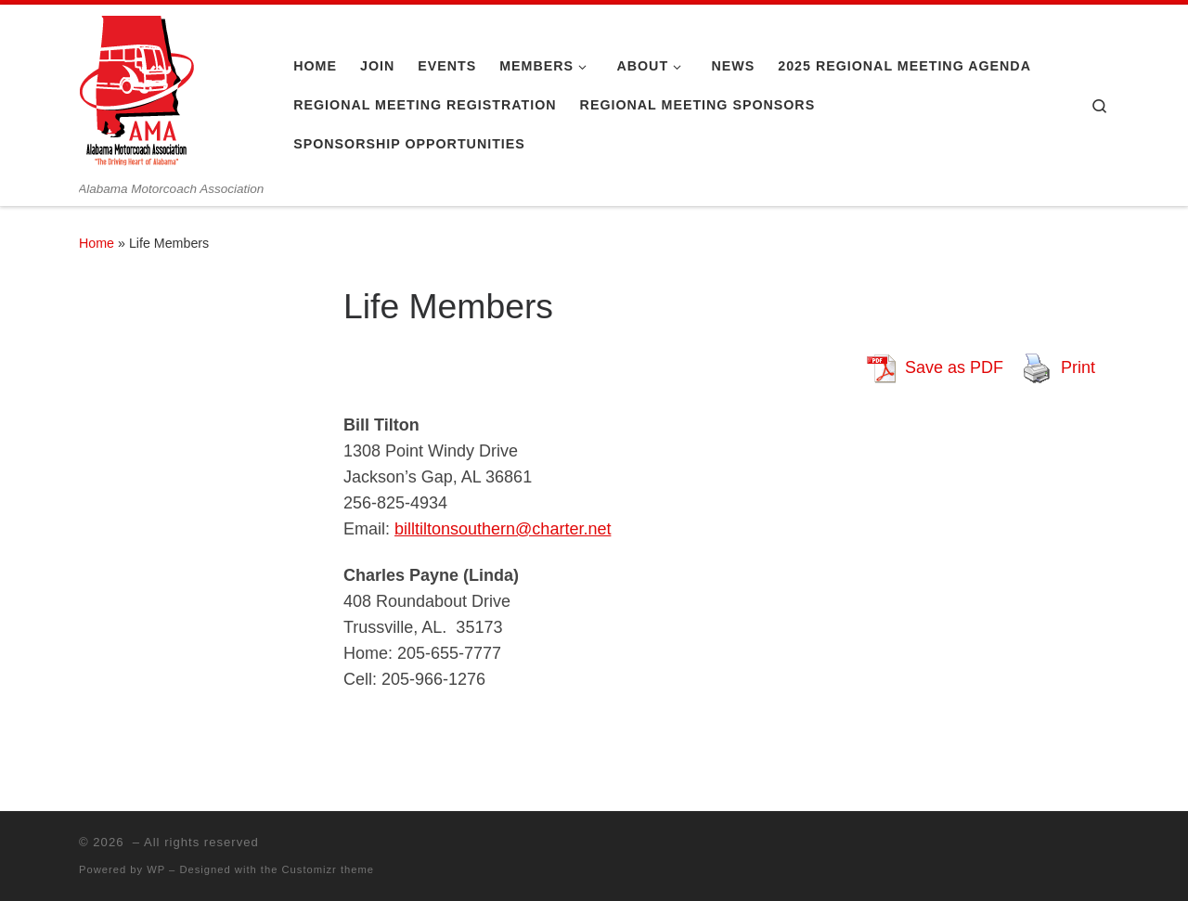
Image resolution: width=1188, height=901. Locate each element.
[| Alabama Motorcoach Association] (137, 92)
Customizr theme (328, 869)
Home (96, 243)
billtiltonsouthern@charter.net (502, 529)
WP (156, 869)
